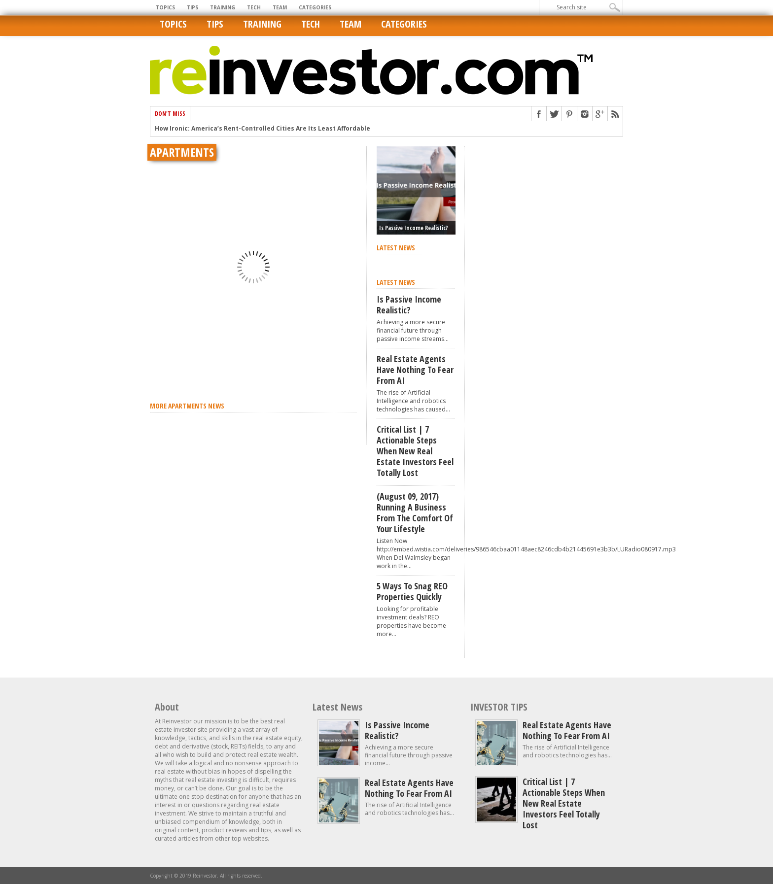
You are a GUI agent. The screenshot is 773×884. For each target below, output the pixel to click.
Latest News (337, 707)
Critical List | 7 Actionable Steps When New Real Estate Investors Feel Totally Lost (415, 451)
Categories (315, 7)
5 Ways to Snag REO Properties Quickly (412, 591)
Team (280, 7)
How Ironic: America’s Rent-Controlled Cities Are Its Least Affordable (262, 129)
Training (222, 7)
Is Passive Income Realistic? (413, 228)
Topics (165, 7)
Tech (254, 7)
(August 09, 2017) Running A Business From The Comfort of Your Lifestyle (415, 512)
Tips (192, 7)
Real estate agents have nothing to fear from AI (415, 369)
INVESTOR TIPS (498, 707)
